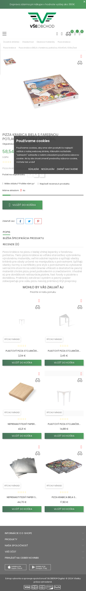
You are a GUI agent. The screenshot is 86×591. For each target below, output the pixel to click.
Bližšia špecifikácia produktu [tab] (23, 238)
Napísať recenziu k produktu (54, 183)
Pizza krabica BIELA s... (64, 497)
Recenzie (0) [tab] (11, 244)
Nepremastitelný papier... (22, 424)
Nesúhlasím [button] (47, 169)
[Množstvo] (30, 174)
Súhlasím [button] (33, 169)
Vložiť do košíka (22, 205)
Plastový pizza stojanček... (22, 350)
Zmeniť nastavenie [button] (67, 169)
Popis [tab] (6, 232)
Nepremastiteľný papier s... (22, 497)
